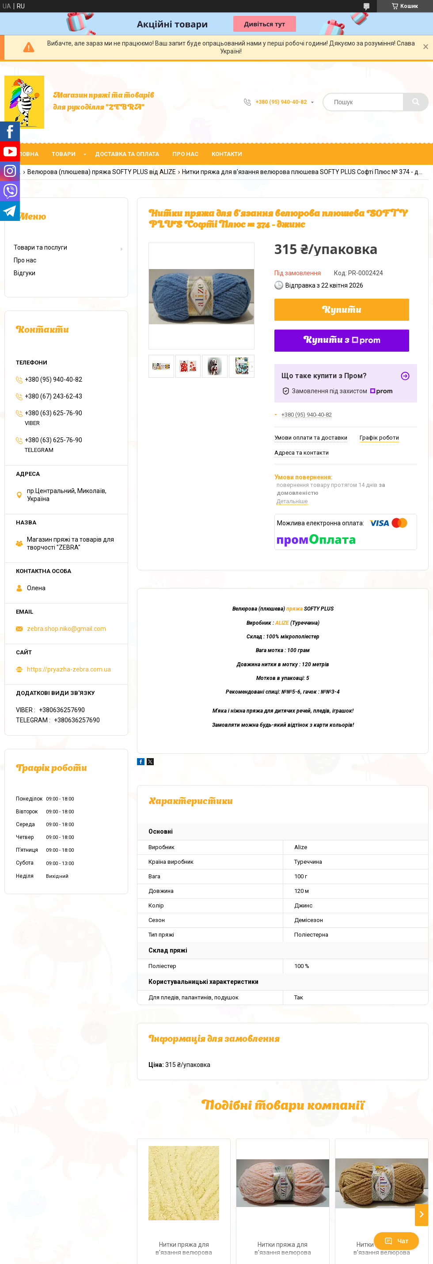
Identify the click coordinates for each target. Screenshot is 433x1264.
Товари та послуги (40, 247)
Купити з (342, 340)
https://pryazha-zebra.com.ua (69, 669)
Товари (64, 154)
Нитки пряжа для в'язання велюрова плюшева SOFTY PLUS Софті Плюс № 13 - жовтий (184, 1249)
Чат (396, 1241)
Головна (24, 154)
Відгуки (24, 273)
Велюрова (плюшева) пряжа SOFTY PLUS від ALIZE (101, 171)
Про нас (185, 154)
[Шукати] (416, 102)
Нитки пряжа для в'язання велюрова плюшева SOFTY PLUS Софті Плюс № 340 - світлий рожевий (283, 1249)
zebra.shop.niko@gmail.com (66, 628)
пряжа (294, 609)
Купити (341, 310)
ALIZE (282, 623)
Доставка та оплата (127, 154)
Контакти (227, 154)
